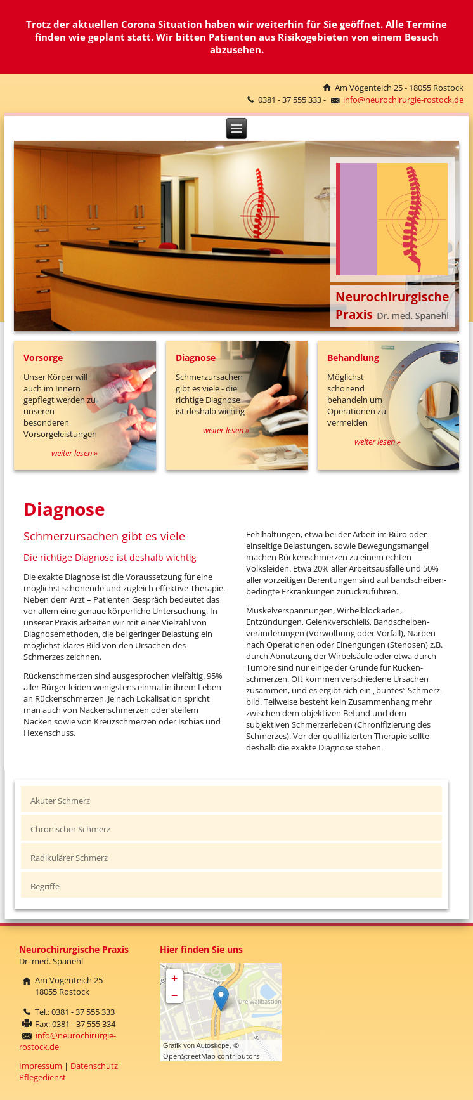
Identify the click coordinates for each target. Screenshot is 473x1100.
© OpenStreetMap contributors (211, 1050)
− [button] (174, 994)
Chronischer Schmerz (70, 829)
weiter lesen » (74, 453)
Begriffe (45, 886)
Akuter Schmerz (60, 800)
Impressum (40, 1065)
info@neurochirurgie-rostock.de (403, 99)
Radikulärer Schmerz (69, 857)
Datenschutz (94, 1065)
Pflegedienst (42, 1077)
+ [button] (174, 977)
